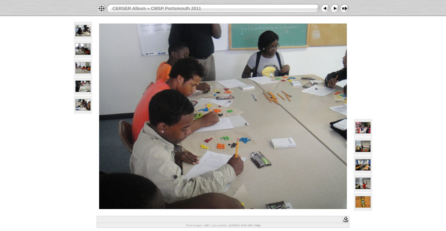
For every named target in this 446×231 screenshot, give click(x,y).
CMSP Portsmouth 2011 (176, 8)
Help (258, 225)
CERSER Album (129, 8)
